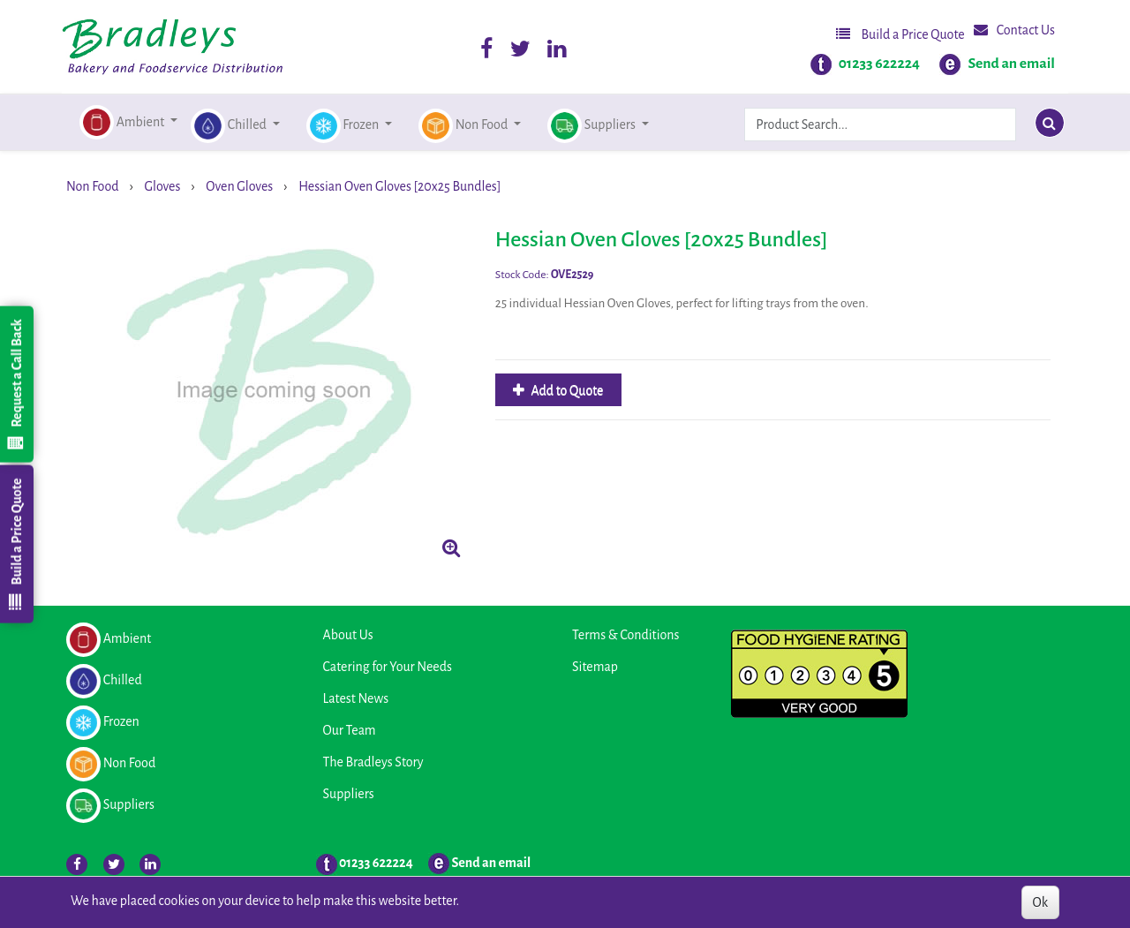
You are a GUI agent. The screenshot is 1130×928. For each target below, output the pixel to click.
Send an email (1011, 64)
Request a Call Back (16, 384)
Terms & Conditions (625, 635)
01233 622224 (879, 64)
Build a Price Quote (900, 33)
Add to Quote (566, 390)
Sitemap (595, 667)
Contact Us (1014, 29)
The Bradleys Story (373, 762)
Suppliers (348, 794)
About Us (348, 635)
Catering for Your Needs (387, 667)
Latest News (356, 698)
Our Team (349, 730)
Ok (1040, 902)
